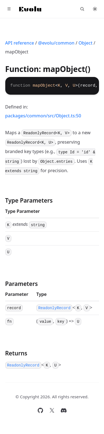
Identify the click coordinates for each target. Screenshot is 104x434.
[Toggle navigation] (9, 9)
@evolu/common (56, 43)
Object (85, 43)
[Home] (30, 9)
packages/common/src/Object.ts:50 (43, 116)
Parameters (21, 284)
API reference (19, 43)
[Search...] (82, 9)
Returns (16, 353)
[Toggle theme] (95, 9)
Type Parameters (29, 200)
